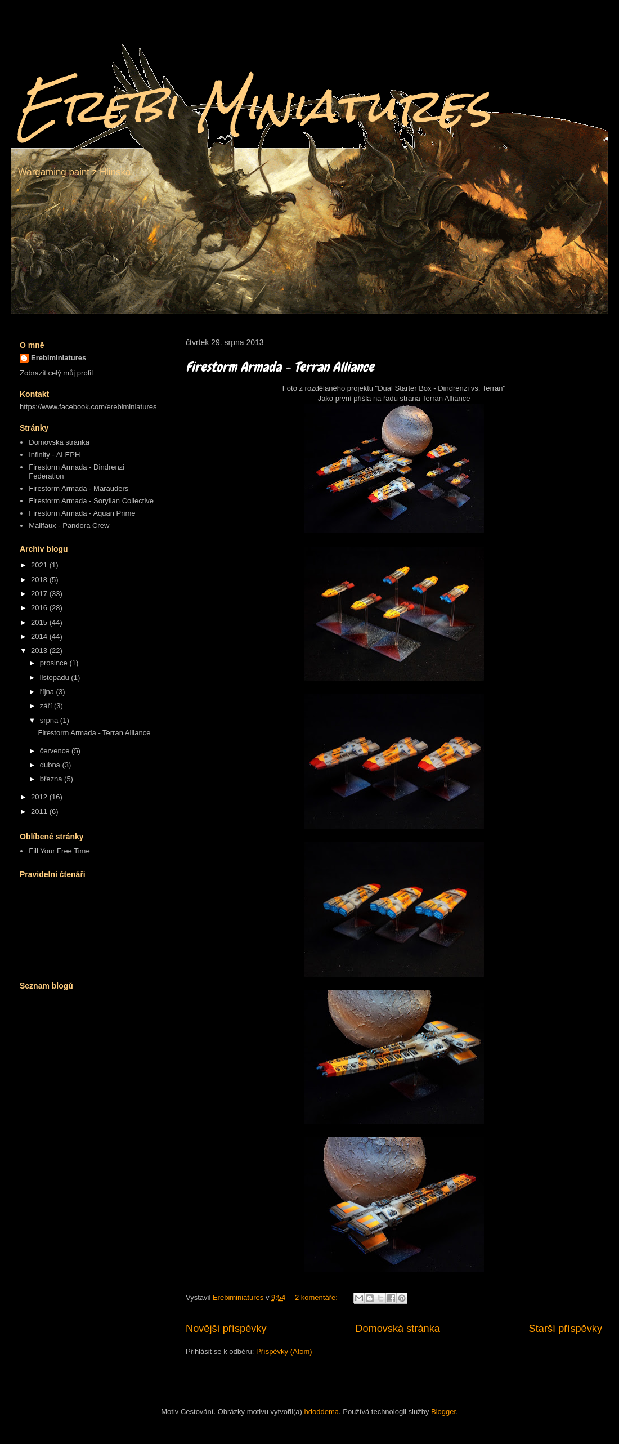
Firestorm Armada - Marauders (78, 488)
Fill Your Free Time (59, 851)
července (55, 750)
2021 (40, 565)
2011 (40, 811)
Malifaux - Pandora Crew (69, 525)
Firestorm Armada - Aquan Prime (82, 513)
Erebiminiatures (58, 358)
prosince (55, 663)
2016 (40, 607)
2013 (40, 650)
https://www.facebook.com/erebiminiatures (88, 407)
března (52, 779)
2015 (40, 622)
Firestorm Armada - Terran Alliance (280, 366)
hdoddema (321, 1411)
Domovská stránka (397, 1328)
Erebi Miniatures (254, 105)
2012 (40, 797)
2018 (40, 579)
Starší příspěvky (565, 1328)
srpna (50, 720)
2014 (40, 636)
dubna (51, 765)
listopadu (55, 677)
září (47, 705)
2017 (40, 593)
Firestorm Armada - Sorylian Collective (91, 501)
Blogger (443, 1411)
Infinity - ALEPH (54, 454)
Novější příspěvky (226, 1328)
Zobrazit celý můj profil (56, 373)
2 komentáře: (317, 1297)
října (48, 691)
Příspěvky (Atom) (284, 1351)
